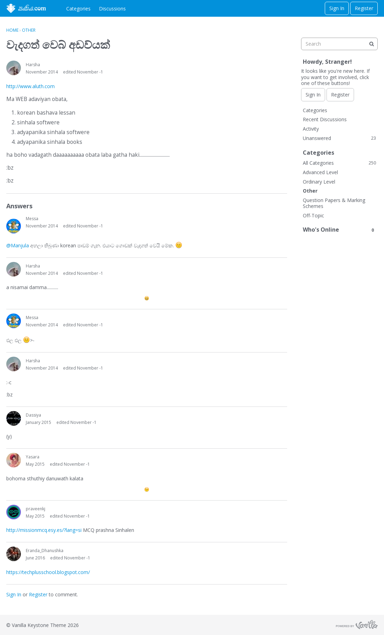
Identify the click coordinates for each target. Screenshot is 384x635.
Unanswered (339, 138)
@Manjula (17, 245)
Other (310, 190)
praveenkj (35, 509)
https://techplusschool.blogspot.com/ (48, 572)
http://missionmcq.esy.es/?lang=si (44, 530)
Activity (311, 128)
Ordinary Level (319, 181)
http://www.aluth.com (30, 86)
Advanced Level (320, 172)
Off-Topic (313, 215)
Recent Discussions (325, 119)
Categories (78, 8)
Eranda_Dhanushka (44, 550)
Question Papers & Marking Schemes (334, 203)
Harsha (33, 65)
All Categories (339, 163)
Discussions (112, 8)
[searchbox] (339, 44)
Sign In (336, 8)
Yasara (32, 457)
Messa (32, 219)
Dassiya (33, 415)
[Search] (371, 44)
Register (364, 8)
